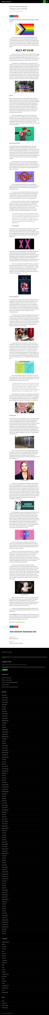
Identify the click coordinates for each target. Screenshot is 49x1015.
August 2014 (4, 929)
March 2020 (4, 803)
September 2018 (5, 828)
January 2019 (4, 823)
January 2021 (4, 782)
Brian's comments (6, 1)
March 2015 (4, 913)
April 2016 (4, 887)
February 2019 (5, 821)
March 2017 (4, 864)
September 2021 (5, 770)
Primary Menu (47, 1)
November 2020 (5, 786)
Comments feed (5, 1005)
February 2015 (5, 915)
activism (3, 944)
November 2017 (5, 848)
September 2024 (5, 720)
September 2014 (5, 926)
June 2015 (4, 906)
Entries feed (4, 1003)
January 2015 (4, 917)
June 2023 (4, 743)
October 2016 (4, 876)
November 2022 (5, 752)
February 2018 (5, 844)
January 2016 (4, 892)
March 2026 (4, 695)
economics (4, 953)
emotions (4, 958)
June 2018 (4, 835)
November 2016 (5, 874)
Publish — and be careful (7, 680)
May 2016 (4, 885)
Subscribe (5, 669)
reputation (4, 981)
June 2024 (4, 727)
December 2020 (5, 784)
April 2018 (4, 839)
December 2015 (5, 894)
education (4, 955)
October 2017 (4, 851)
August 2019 (4, 812)
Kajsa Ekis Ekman (18, 631)
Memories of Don (5, 684)
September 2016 (5, 878)
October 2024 (4, 718)
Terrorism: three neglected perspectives (10, 682)
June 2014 (4, 933)
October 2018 (4, 825)
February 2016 (5, 890)
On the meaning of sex (27, 631)
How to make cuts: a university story (10, 686)
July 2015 (4, 903)
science (3, 983)
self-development (5, 985)
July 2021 (4, 775)
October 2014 (4, 924)
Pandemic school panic (6, 677)
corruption (4, 946)
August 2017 (4, 855)
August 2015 (4, 901)
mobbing (3, 971)
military (3, 969)
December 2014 (5, 919)
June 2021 (4, 777)
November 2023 (5, 731)
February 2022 (5, 766)
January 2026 (4, 699)
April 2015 (4, 910)
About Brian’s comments (7, 652)
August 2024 (4, 722)
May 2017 (4, 860)
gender (11, 631)
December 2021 (5, 768)
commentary (12, 571)
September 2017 (5, 853)
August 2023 (4, 738)
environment (4, 960)
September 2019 (5, 809)
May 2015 (4, 908)
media (3, 967)
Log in (3, 1000)
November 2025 (5, 702)
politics (3, 978)
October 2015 (4, 897)
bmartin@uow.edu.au (20, 622)
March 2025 (4, 711)
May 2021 (4, 780)
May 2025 (4, 709)
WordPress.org (5, 1007)
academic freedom (5, 942)
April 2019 (4, 816)
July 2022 (4, 759)
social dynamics (16, 6)
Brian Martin (20, 11)
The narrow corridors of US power (24, 642)
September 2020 (5, 791)
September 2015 (5, 899)
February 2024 (5, 729)
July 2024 (4, 725)
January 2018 (4, 846)
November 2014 (5, 922)
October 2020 (4, 789)
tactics (3, 990)
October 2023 (4, 734)
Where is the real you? (24, 637)
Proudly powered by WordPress (7, 1013)
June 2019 (4, 814)
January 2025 (4, 715)
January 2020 (4, 807)
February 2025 (5, 713)
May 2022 (4, 761)
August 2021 (4, 773)
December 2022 (5, 750)
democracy (4, 948)
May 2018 (4, 837)
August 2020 (4, 793)
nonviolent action (5, 974)
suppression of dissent (22, 101)
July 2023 (4, 741)
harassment (4, 962)
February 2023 (5, 745)
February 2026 (5, 697)
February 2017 (5, 867)
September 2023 (5, 736)
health (10, 6)
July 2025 (4, 706)
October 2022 (4, 754)
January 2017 (4, 869)
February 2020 (5, 805)
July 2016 (4, 883)
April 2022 (4, 764)
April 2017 (4, 862)
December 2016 (5, 871)
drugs (3, 951)
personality (4, 976)
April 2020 (4, 800)
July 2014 (4, 931)
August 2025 (4, 704)
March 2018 (4, 842)
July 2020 (4, 796)
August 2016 (4, 880)
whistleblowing (23, 6)
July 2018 (4, 832)
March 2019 (4, 819)
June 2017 (4, 858)
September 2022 (5, 757)
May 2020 (4, 798)
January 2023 (4, 748)
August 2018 (4, 830)
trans (34, 631)
